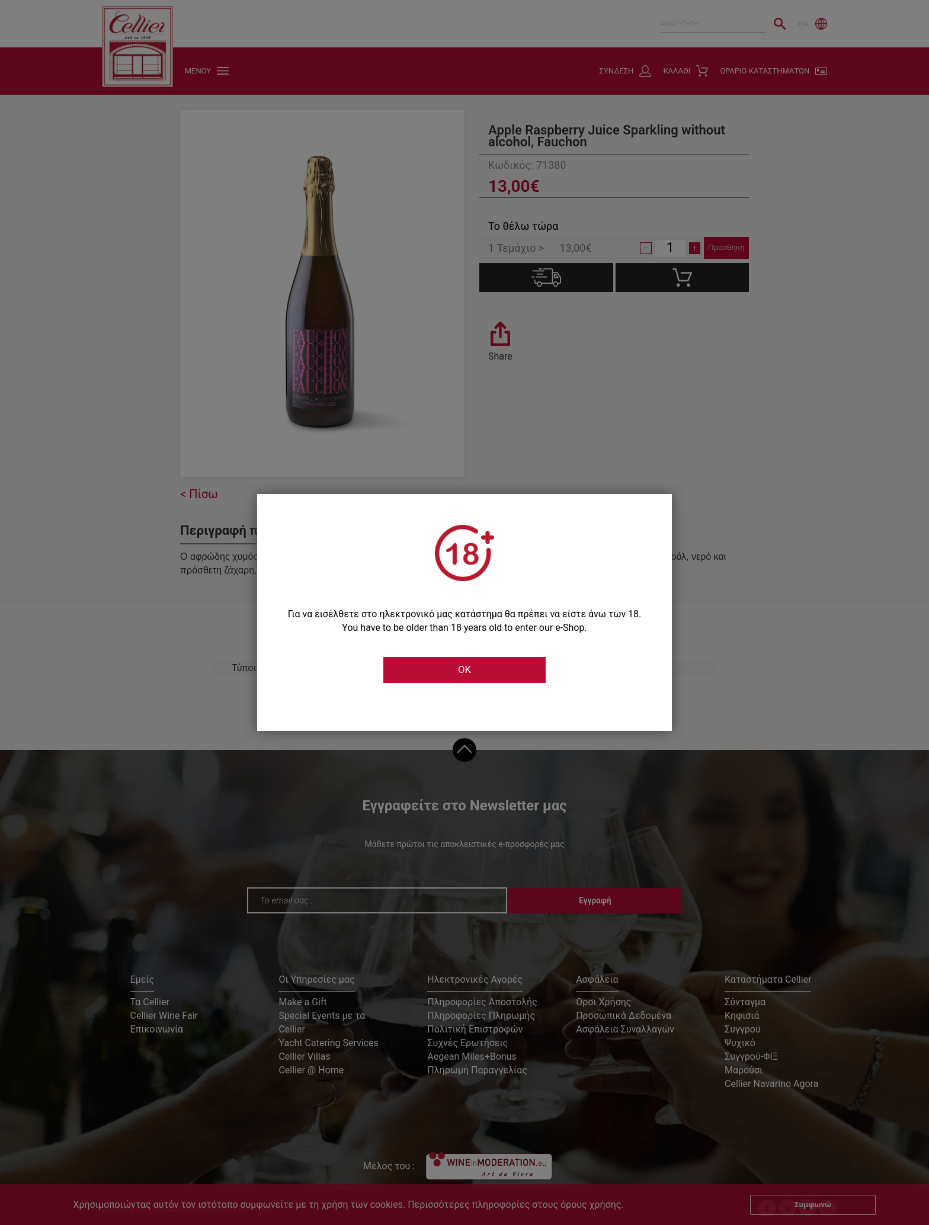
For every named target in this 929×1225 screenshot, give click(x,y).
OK (464, 670)
